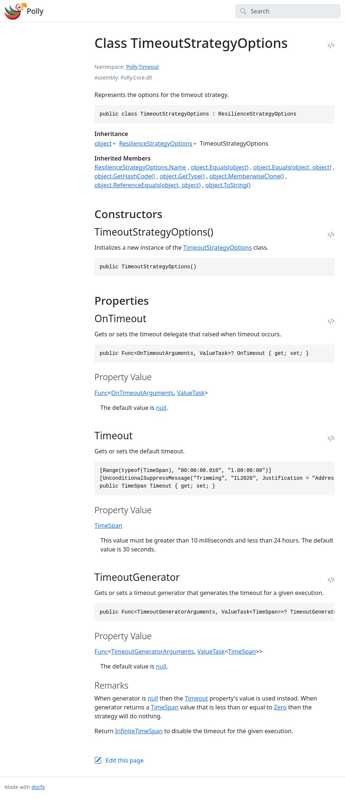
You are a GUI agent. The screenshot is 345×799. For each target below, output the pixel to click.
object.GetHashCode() (124, 176)
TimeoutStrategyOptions (217, 247)
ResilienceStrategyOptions (155, 143)
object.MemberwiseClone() (246, 176)
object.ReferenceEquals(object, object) (147, 185)
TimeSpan (108, 525)
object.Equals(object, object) (292, 167)
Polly (132, 66)
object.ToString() (227, 185)
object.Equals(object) (220, 167)
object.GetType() (181, 176)
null (161, 408)
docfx (38, 786)
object (103, 143)
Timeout (149, 66)
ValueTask (190, 393)
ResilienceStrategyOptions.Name (140, 167)
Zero (280, 707)
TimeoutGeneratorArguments (152, 651)
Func (101, 393)
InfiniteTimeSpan (138, 731)
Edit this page (125, 760)
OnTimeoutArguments (142, 393)
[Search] (288, 11)
